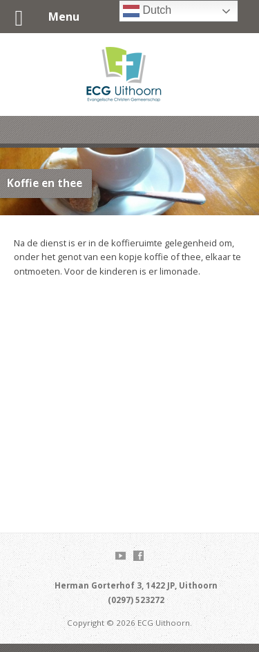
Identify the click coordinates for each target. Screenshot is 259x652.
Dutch (147, 11)
